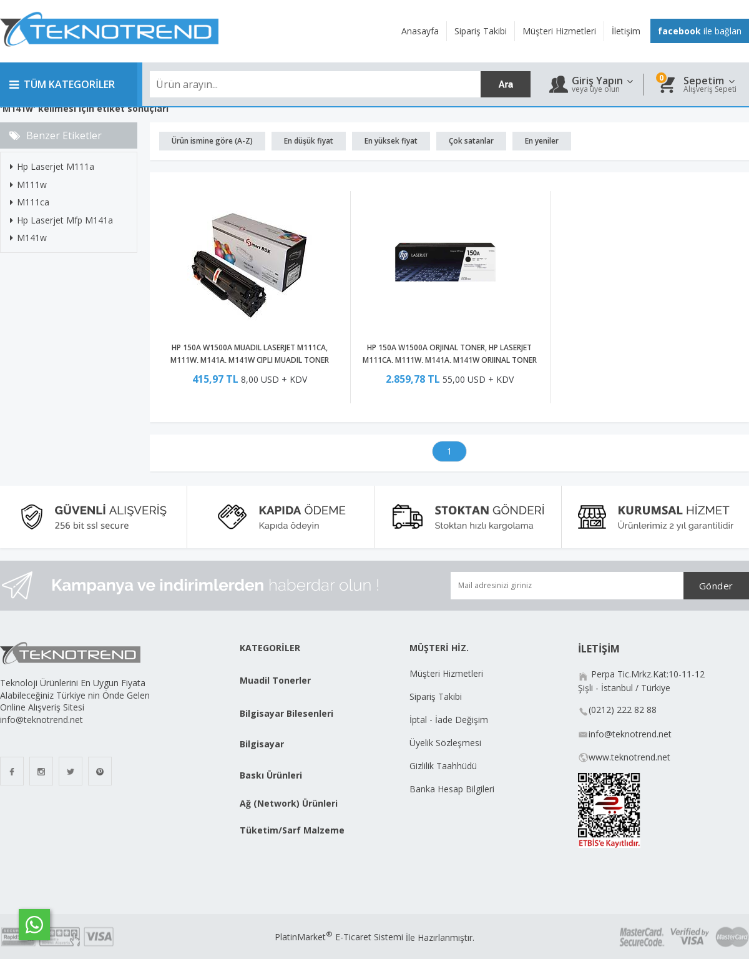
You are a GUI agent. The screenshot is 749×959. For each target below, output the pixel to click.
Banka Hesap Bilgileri (451, 789)
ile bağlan (700, 31)
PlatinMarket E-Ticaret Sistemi (339, 937)
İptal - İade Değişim (450, 719)
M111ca (29, 202)
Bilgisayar (262, 744)
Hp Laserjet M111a (52, 166)
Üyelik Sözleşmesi (445, 743)
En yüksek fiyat (391, 140)
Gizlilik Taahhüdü (443, 766)
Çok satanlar (471, 140)
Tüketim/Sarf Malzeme (292, 830)
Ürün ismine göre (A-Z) (212, 140)
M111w (28, 184)
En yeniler (542, 140)
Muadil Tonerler (275, 680)
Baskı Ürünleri (271, 775)
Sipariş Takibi (435, 696)
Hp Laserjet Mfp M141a (61, 220)
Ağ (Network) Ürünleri (289, 803)
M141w (28, 237)
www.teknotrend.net (629, 757)
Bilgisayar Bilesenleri (286, 713)
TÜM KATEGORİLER (62, 84)
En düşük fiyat (308, 140)
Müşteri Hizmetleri (446, 673)
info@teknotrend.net (630, 734)
